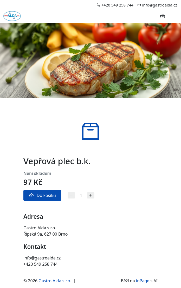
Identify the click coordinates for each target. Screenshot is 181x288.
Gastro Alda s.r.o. (54, 281)
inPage (143, 281)
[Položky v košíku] (162, 16)
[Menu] (174, 16)
